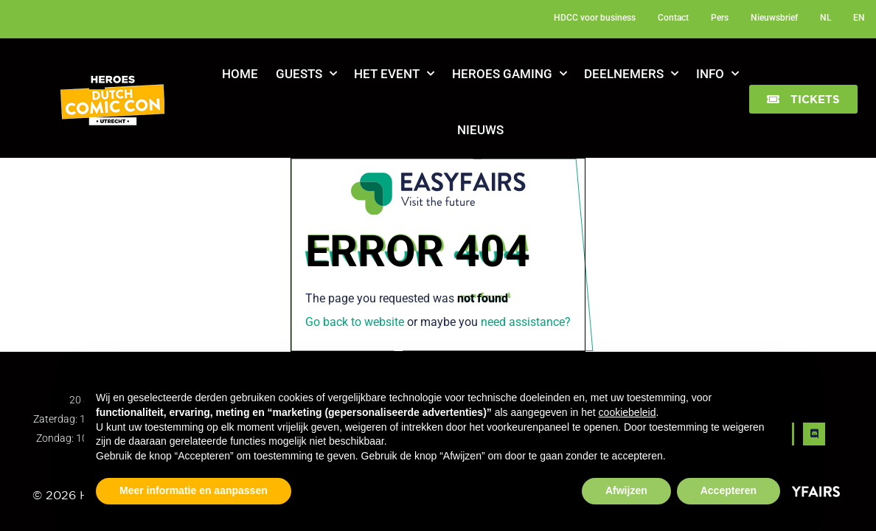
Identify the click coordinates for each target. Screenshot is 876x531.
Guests (306, 74)
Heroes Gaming (509, 74)
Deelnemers (631, 74)
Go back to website (354, 322)
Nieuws (480, 129)
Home (240, 73)
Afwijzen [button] (626, 490)
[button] (803, 99)
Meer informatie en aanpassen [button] (193, 490)
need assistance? (526, 322)
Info (717, 74)
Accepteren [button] (729, 490)
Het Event (394, 74)
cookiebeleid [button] (627, 412)
